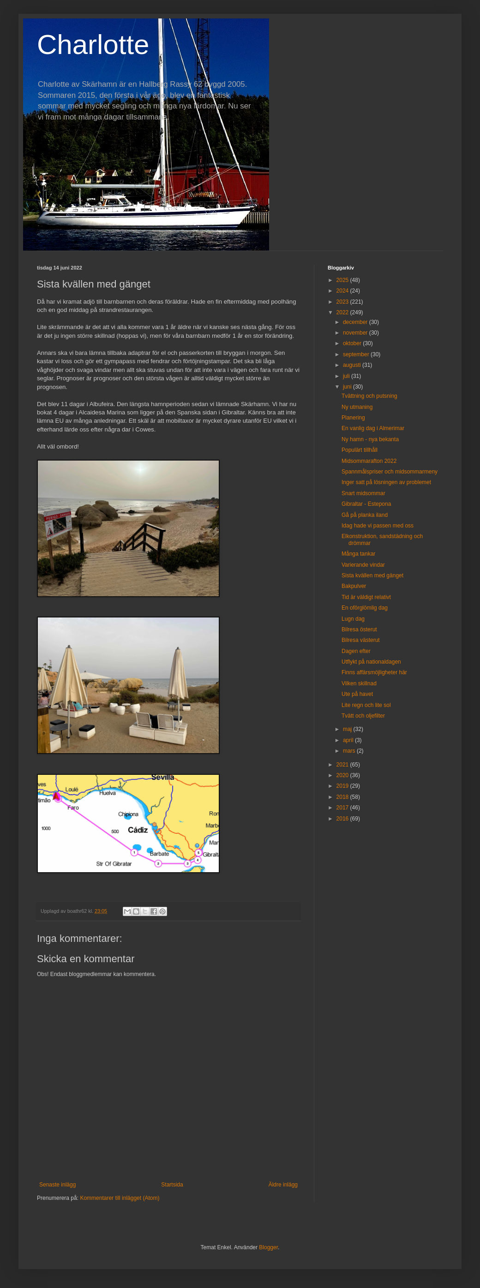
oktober (353, 343)
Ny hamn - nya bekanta (370, 439)
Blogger (268, 1247)
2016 (343, 818)
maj (348, 729)
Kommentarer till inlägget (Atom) (119, 1198)
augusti (352, 365)
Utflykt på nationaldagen (371, 662)
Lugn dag (353, 619)
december (356, 322)
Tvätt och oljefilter (363, 716)
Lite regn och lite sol (366, 705)
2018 (343, 797)
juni (348, 386)
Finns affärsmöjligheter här (374, 672)
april (349, 740)
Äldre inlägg (283, 1184)
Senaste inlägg (57, 1184)
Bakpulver (354, 586)
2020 (343, 775)
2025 (343, 280)
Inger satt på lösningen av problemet (386, 482)
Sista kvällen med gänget (372, 575)
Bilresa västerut (361, 640)
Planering (353, 417)
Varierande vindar (363, 565)
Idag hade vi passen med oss (378, 525)
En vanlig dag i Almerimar (373, 428)
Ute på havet (357, 694)
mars (350, 751)
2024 (343, 291)
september (357, 354)
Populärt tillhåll (360, 450)
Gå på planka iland (365, 515)
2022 (343, 312)
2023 (343, 302)
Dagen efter (356, 651)
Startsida (172, 1184)
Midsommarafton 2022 (369, 461)
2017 (343, 807)
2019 (343, 786)
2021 (343, 764)
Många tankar (358, 554)
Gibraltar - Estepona (366, 504)
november (356, 332)
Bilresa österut (359, 629)
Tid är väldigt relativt (366, 597)
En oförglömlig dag (365, 608)
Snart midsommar (363, 493)
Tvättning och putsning (369, 396)
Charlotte (93, 44)
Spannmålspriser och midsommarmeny (390, 471)
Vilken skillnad (359, 683)
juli (347, 376)
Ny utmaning (357, 407)
